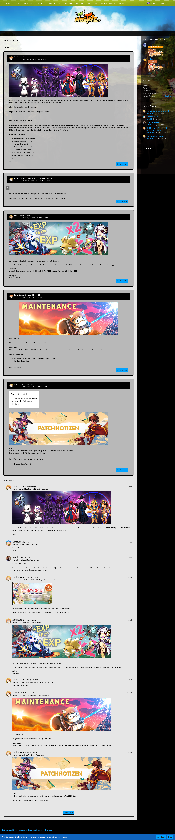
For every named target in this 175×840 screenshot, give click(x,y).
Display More (68, 812)
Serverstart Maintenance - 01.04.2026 (27, 295)
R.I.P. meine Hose (33, 560)
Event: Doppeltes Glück (22, 215)
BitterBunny (169, 96)
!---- (24, 398)
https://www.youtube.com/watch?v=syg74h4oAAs (28, 112)
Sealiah (150, 59)
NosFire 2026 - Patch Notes (23, 384)
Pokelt (150, 44)
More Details (161, 837)
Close (170, 837)
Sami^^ (16, 557)
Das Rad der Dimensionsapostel (25, 57)
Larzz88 (16, 542)
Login (162, 3)
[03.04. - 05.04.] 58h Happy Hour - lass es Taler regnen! (33, 178)
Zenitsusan (17, 59)
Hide (23, 394)
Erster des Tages (33, 544)
